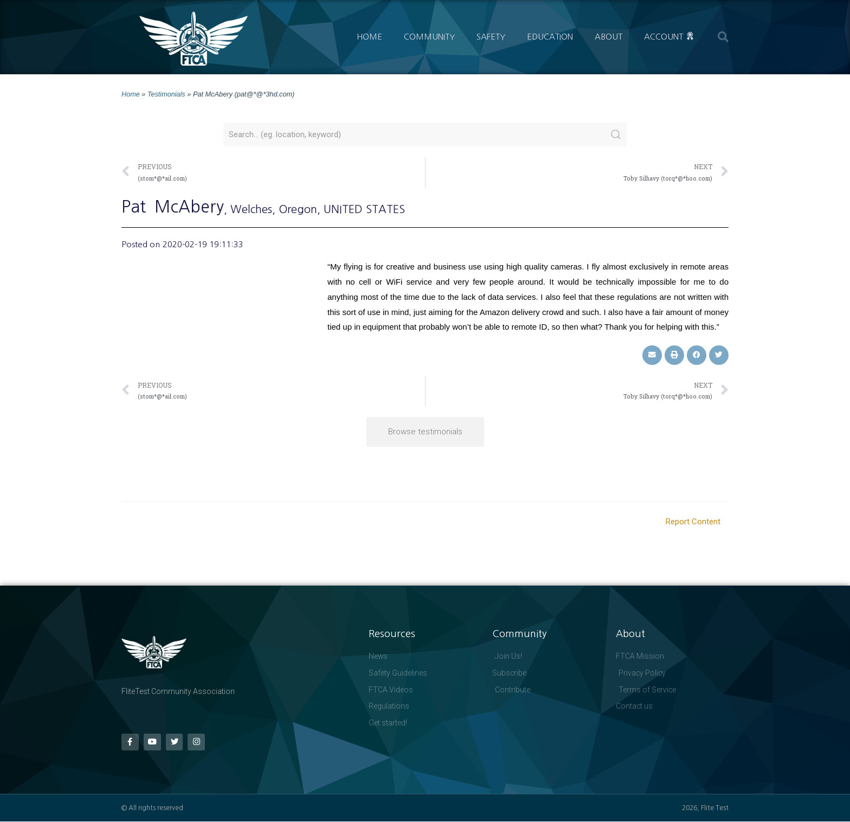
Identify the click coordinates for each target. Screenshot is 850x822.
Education (550, 37)
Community (429, 37)
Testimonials (166, 94)
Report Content (693, 521)
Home (369, 37)
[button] (723, 37)
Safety (490, 37)
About (608, 37)
